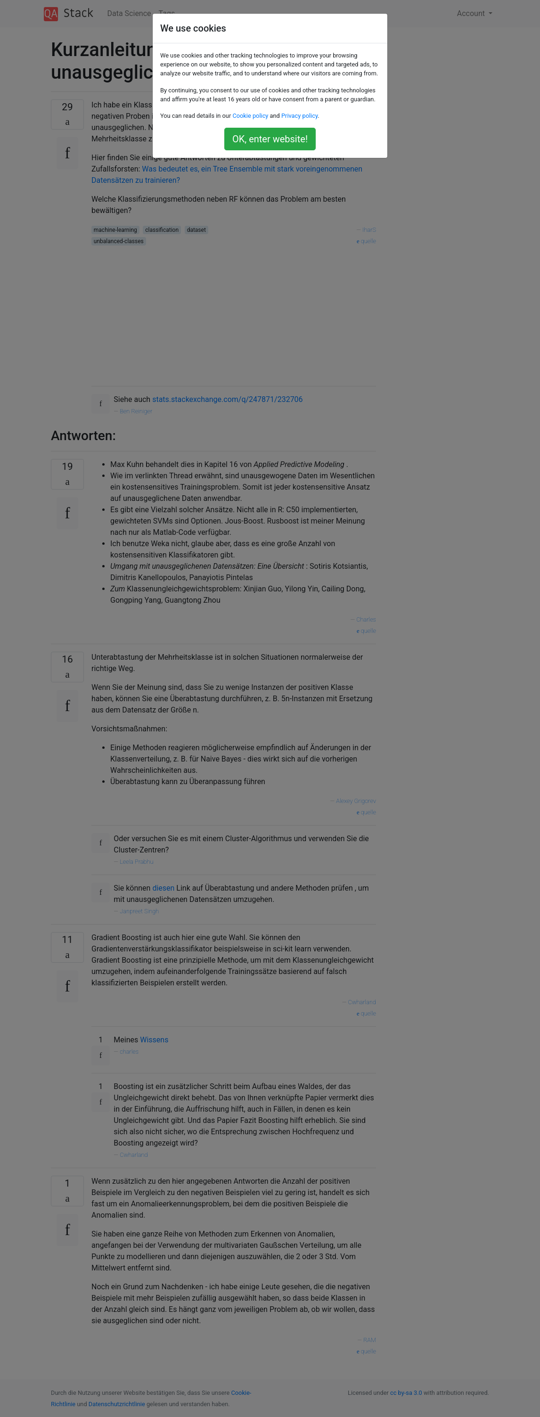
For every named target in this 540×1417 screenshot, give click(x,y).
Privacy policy (299, 115)
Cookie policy (250, 115)
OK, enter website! (270, 139)
